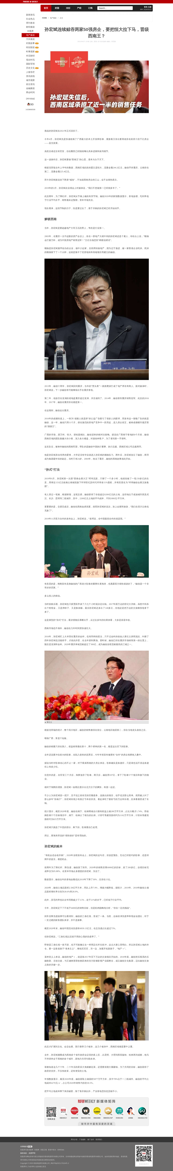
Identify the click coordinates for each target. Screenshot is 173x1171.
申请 (29, 1146)
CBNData (60, 1150)
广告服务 (82, 1139)
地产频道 (53, 18)
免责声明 (32, 1153)
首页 (46, 8)
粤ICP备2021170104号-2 (60, 1163)
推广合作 (90, 1139)
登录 (145, 7)
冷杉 (68, 8)
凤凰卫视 (43, 1150)
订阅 (90, 8)
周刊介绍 (74, 1139)
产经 (79, 8)
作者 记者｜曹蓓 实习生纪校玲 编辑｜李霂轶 (101, 41)
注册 (149, 7)
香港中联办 (52, 1150)
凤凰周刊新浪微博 (26, 1150)
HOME (44, 18)
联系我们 (99, 1139)
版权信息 (23, 1153)
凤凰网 (36, 1150)
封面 (57, 8)
